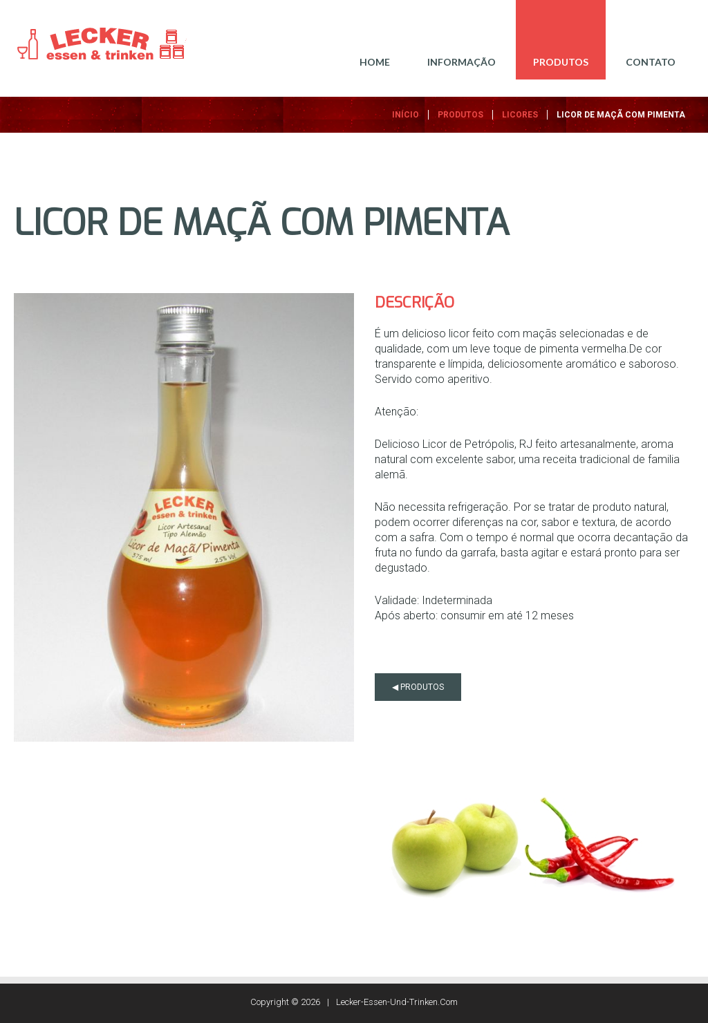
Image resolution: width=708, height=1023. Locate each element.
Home (375, 62)
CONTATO (651, 62)
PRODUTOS (560, 62)
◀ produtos (418, 687)
